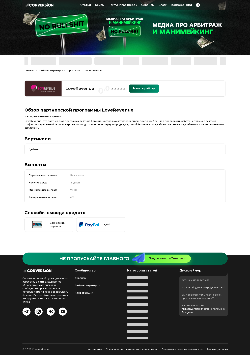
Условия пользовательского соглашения (131, 349)
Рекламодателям (217, 349)
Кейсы (99, 5)
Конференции (181, 5)
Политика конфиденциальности (182, 349)
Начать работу (144, 88)
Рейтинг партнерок (122, 5)
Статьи (85, 5)
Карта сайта (95, 349)
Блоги (162, 5)
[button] (198, 5)
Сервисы (147, 5)
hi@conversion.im (192, 308)
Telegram (187, 312)
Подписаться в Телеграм (160, 259)
